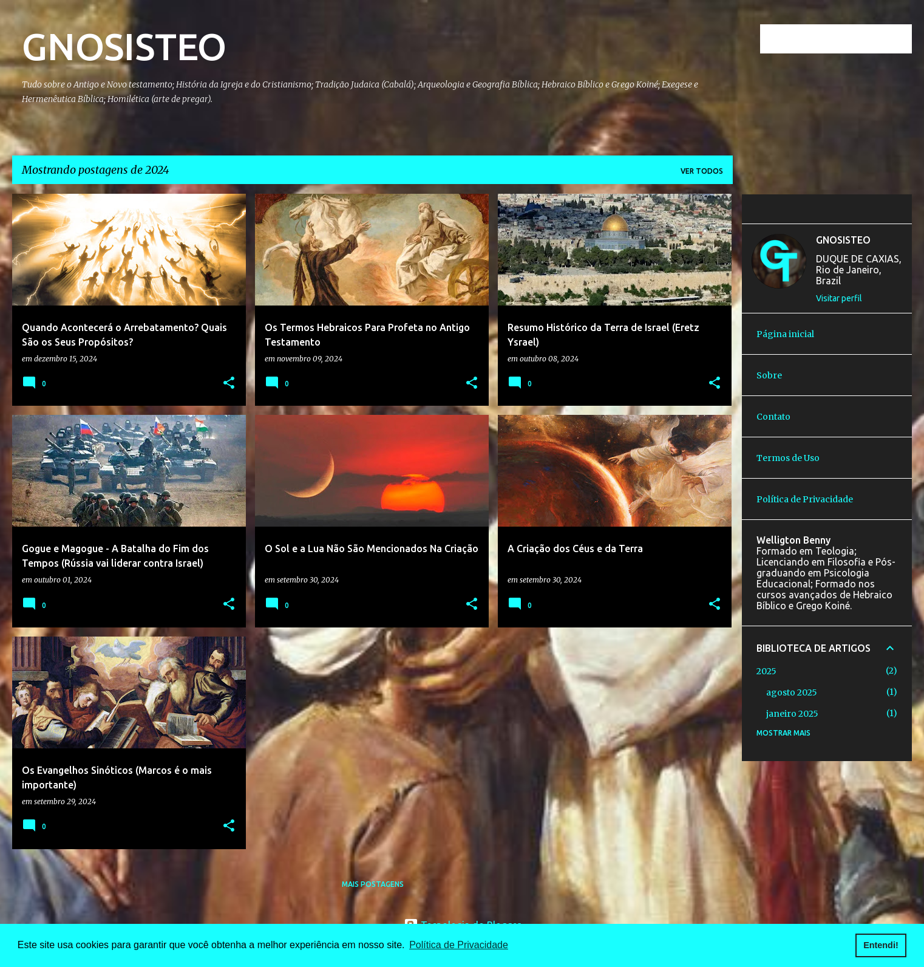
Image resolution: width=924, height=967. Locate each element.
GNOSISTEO (124, 46)
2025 (766, 671)
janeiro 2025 (792, 713)
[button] (229, 383)
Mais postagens (373, 884)
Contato (773, 416)
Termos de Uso (788, 458)
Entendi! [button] (881, 945)
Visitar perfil (839, 298)
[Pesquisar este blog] (848, 38)
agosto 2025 (791, 692)
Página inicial (785, 334)
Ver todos (702, 171)
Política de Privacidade (804, 499)
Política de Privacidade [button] (458, 945)
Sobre (769, 375)
